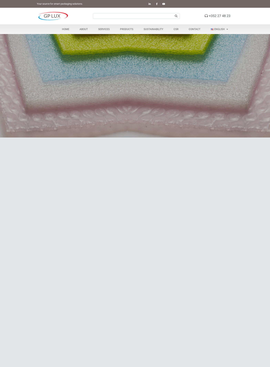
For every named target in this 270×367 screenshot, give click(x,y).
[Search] (176, 16)
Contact (194, 29)
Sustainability (153, 29)
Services (104, 29)
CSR (176, 29)
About (84, 29)
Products (126, 29)
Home (65, 29)
